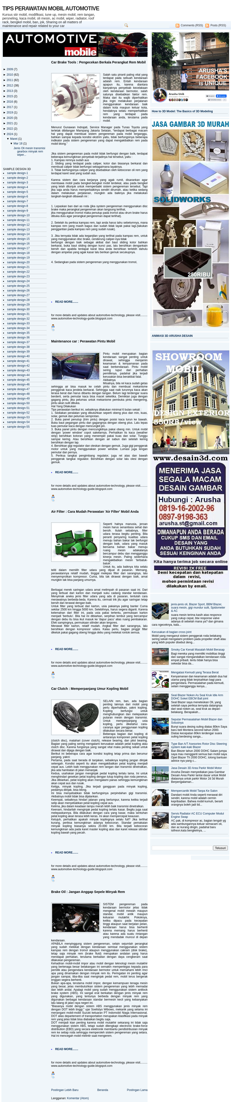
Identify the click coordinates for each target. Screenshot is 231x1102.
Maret (14, 138)
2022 (10, 128)
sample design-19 (18, 257)
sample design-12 (18, 224)
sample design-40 (18, 356)
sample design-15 (18, 239)
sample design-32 (18, 318)
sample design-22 (18, 271)
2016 (10, 101)
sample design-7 (17, 201)
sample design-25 (18, 285)
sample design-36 (18, 337)
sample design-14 (18, 234)
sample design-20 (18, 262)
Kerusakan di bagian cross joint (171, 632)
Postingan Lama (137, 1090)
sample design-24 (18, 281)
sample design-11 (18, 220)
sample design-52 (18, 412)
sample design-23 (18, 276)
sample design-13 (18, 229)
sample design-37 (18, 342)
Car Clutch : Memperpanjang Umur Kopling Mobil (89, 689)
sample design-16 (18, 243)
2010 (10, 74)
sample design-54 (18, 422)
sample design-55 (18, 426)
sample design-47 (18, 389)
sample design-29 (18, 304)
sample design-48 (18, 394)
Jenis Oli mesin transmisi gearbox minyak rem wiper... (29, 151)
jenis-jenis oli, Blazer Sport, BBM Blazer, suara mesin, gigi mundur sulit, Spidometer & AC (198, 608)
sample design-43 (18, 370)
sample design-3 (17, 182)
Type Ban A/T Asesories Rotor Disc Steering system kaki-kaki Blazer (199, 745)
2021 (10, 123)
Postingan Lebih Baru (64, 1090)
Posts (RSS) (218, 25)
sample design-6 (17, 196)
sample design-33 (18, 323)
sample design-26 (18, 290)
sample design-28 (18, 300)
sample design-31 (18, 314)
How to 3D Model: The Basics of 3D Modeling (182, 111)
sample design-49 (18, 398)
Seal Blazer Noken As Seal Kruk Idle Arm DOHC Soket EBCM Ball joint (197, 697)
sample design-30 (18, 309)
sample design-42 (18, 365)
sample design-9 (17, 210)
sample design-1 (17, 173)
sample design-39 (18, 351)
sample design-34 (18, 328)
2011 (10, 80)
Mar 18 (18, 143)
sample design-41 (18, 361)
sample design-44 (18, 375)
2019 (10, 112)
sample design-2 (17, 177)
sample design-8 (17, 206)
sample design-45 (18, 379)
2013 (10, 91)
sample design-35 (18, 332)
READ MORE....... (66, 301)
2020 (10, 118)
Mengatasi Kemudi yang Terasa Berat (195, 672)
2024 (10, 134)
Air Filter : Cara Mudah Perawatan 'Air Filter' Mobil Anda (95, 511)
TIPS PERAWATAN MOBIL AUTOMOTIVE (50, 8)
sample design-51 (18, 408)
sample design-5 (17, 192)
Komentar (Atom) (78, 1098)
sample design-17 (18, 248)
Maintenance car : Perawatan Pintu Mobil (83, 341)
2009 (10, 69)
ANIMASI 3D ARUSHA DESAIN (172, 336)
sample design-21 (18, 267)
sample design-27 (18, 295)
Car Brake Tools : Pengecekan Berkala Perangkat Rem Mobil (98, 62)
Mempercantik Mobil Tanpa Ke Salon (194, 790)
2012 (10, 85)
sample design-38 (18, 347)
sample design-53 (18, 417)
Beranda (102, 1090)
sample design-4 (17, 187)
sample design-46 (18, 384)
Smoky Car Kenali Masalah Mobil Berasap (198, 649)
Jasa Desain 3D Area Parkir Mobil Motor (196, 768)
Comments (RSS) (192, 25)
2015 (10, 96)
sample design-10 (18, 215)
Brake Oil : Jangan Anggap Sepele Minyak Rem (88, 892)
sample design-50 (18, 403)
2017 (10, 107)
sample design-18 (18, 253)
